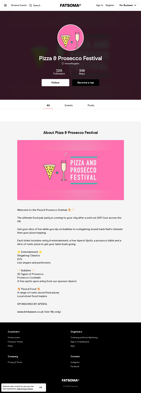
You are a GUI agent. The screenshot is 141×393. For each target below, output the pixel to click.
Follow (55, 82)
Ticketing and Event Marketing (84, 337)
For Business (128, 5)
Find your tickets (15, 342)
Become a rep (85, 82)
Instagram (75, 362)
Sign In (99, 5)
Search (34, 5)
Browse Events (19, 5)
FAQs (10, 346)
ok (40, 387)
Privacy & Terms (15, 362)
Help (73, 346)
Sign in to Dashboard (80, 342)
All (48, 105)
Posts (91, 105)
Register (110, 5)
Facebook (75, 366)
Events (69, 105)
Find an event (14, 337)
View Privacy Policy (25, 389)
